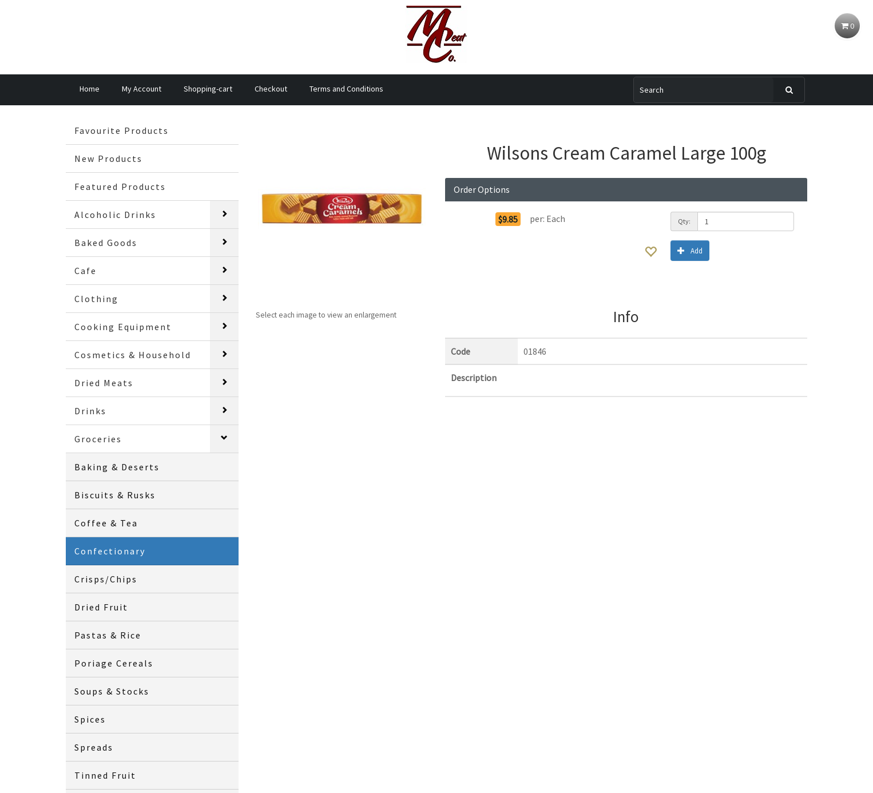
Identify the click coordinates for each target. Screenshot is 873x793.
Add (690, 250)
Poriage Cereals (113, 663)
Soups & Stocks (111, 691)
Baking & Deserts (117, 467)
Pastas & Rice (107, 635)
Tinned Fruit (105, 775)
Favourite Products (121, 130)
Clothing (96, 298)
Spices (90, 719)
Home (90, 89)
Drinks (90, 411)
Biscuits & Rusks (115, 495)
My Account (141, 89)
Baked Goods (105, 242)
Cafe (85, 270)
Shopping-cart (208, 89)
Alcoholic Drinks (115, 214)
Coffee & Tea (106, 523)
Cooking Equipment (123, 326)
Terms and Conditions (346, 89)
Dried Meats (103, 382)
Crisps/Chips (105, 579)
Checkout (271, 89)
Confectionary (109, 551)
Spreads (93, 747)
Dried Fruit (101, 607)
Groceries (98, 439)
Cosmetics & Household (132, 354)
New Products (108, 158)
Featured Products (120, 186)
